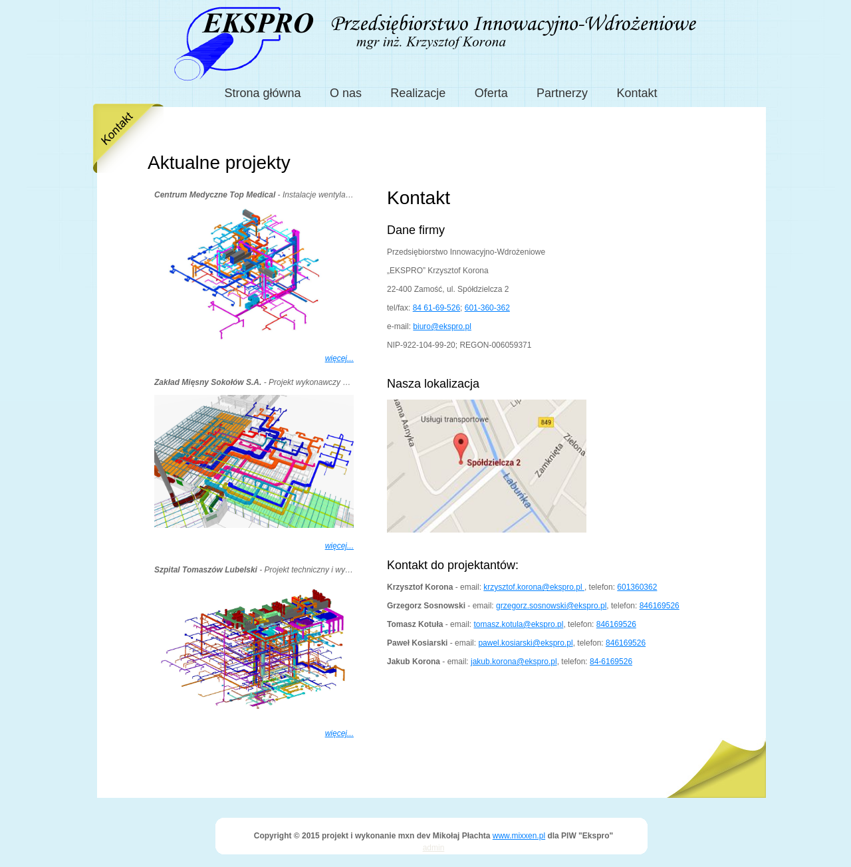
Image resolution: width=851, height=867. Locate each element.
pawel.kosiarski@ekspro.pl (525, 643)
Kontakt (636, 93)
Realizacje (417, 93)
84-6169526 (611, 661)
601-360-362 (487, 307)
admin (434, 847)
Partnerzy (562, 93)
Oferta (491, 93)
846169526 (659, 605)
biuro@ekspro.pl (442, 326)
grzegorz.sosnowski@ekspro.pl (551, 605)
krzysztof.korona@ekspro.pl (533, 587)
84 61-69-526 (436, 307)
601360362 (637, 587)
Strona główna (263, 93)
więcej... (339, 358)
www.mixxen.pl (519, 835)
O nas (346, 93)
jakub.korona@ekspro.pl (514, 661)
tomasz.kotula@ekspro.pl (518, 624)
